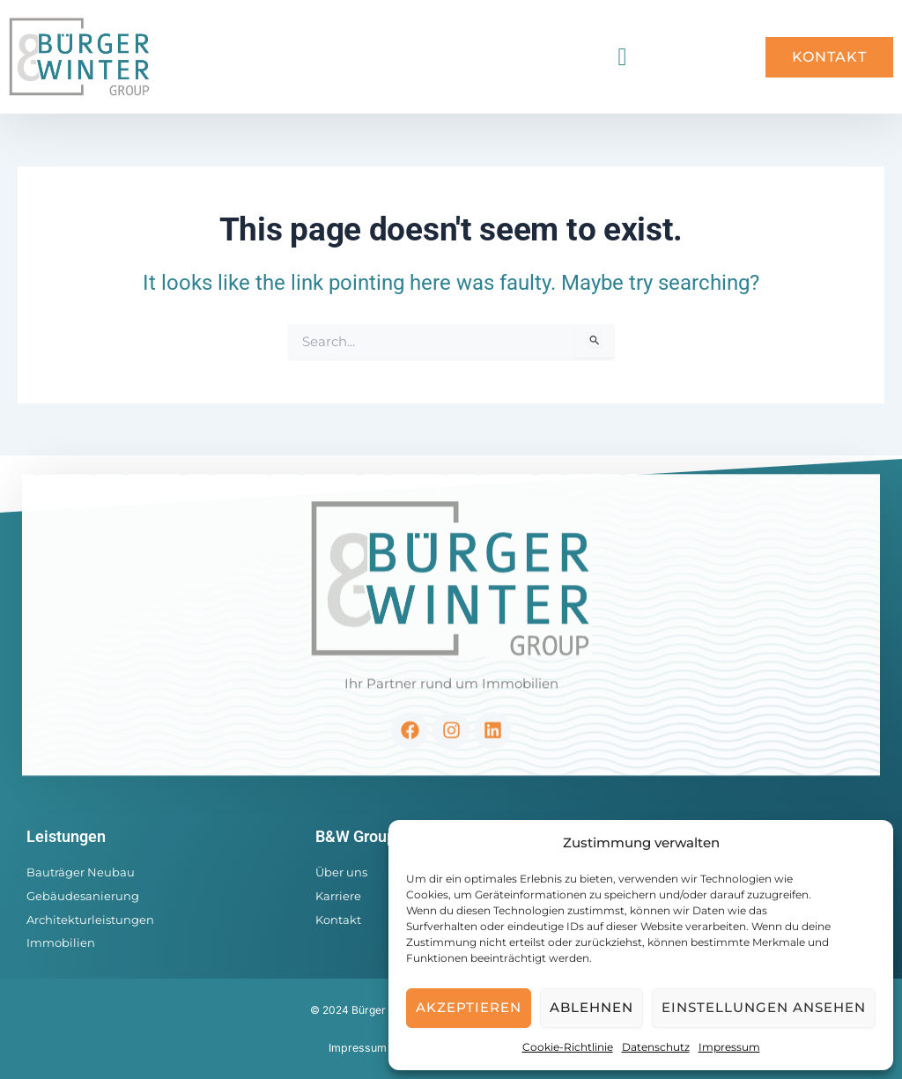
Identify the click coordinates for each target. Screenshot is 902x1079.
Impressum (729, 1046)
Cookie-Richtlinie (567, 1046)
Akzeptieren (468, 1007)
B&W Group (355, 836)
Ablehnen (591, 1007)
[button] (621, 57)
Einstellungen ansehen (764, 1007)
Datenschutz (656, 1046)
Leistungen (66, 836)
